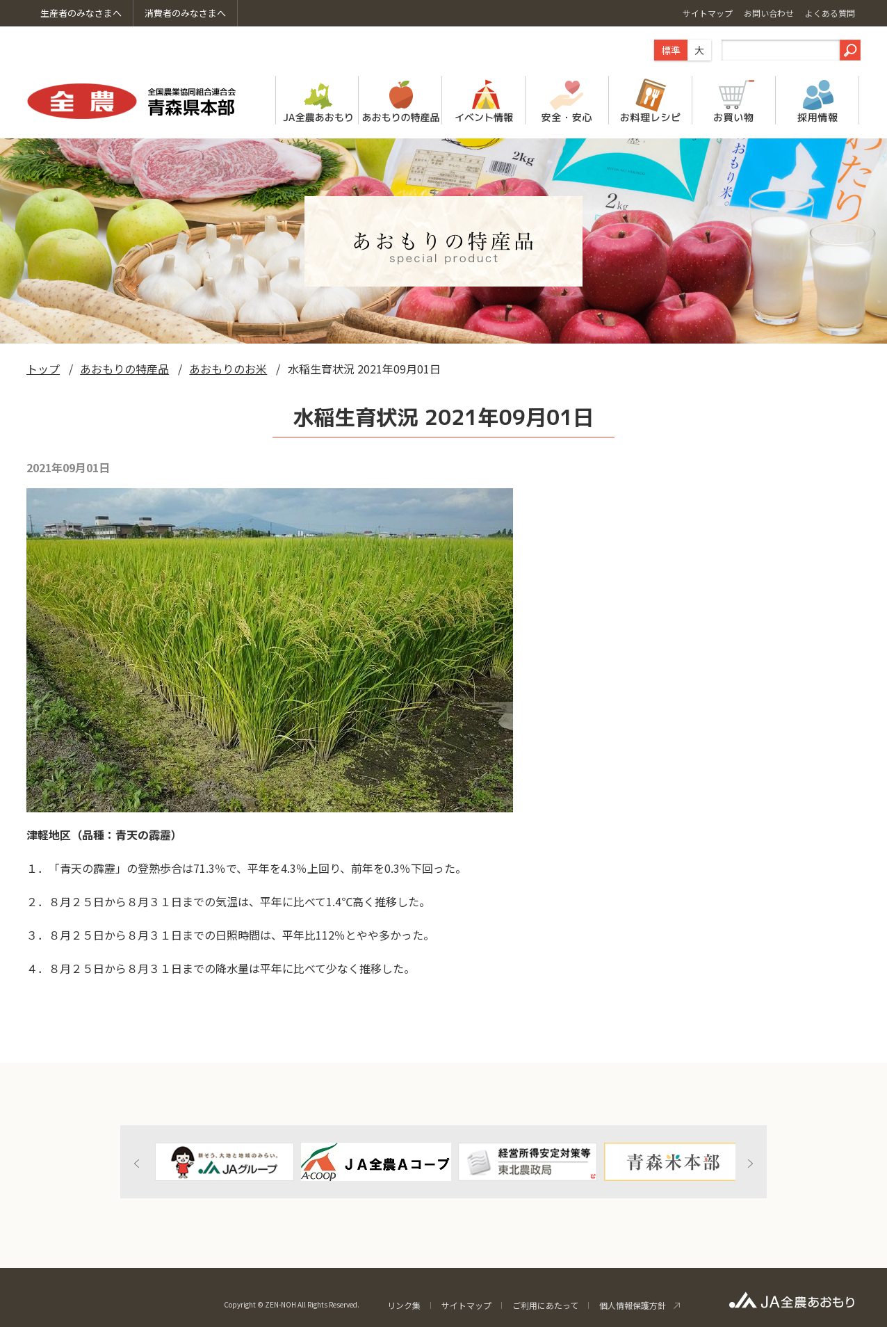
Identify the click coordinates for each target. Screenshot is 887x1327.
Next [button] (750, 1163)
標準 (671, 50)
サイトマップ (466, 1305)
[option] (225, 1162)
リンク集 (404, 1305)
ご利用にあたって (545, 1305)
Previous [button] (137, 1163)
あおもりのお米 (228, 368)
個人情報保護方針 (632, 1305)
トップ (43, 368)
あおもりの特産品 (124, 368)
